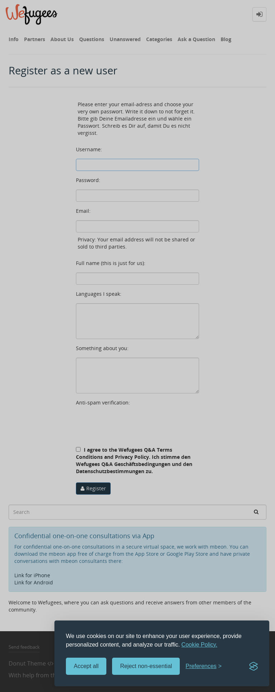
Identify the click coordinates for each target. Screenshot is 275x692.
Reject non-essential (146, 666)
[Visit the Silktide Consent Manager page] (253, 666)
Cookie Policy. (199, 645)
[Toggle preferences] (203, 666)
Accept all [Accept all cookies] (86, 666)
